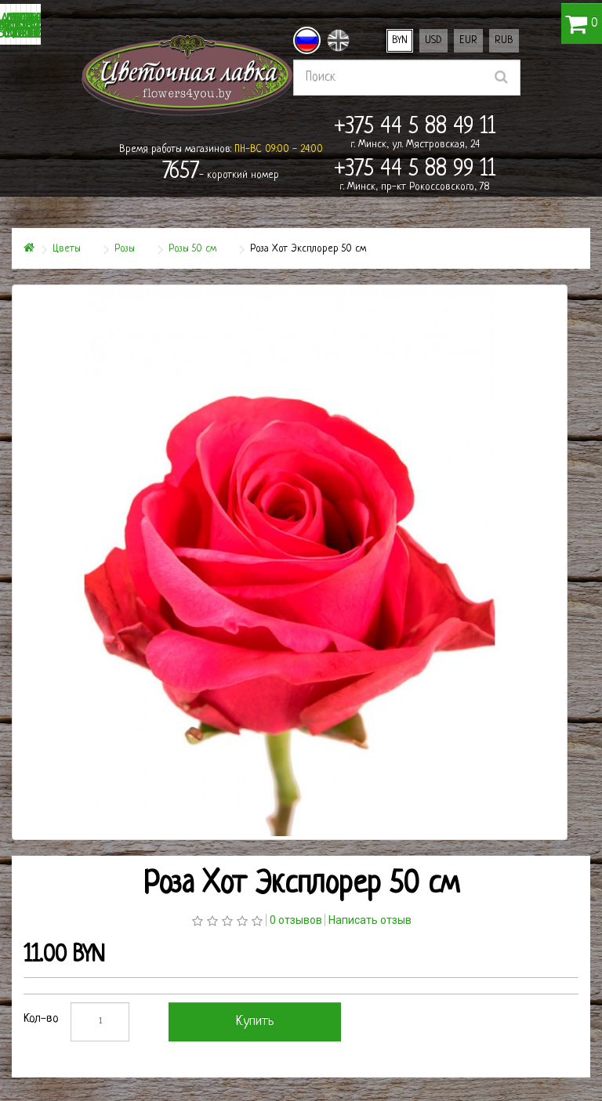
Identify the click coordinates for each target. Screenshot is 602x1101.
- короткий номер (220, 172)
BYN (400, 40)
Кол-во (41, 1019)
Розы (124, 249)
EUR (468, 40)
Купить (255, 1021)
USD (433, 40)
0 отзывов (296, 920)
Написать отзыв (370, 920)
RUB (504, 40)
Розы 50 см (192, 249)
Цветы (67, 249)
